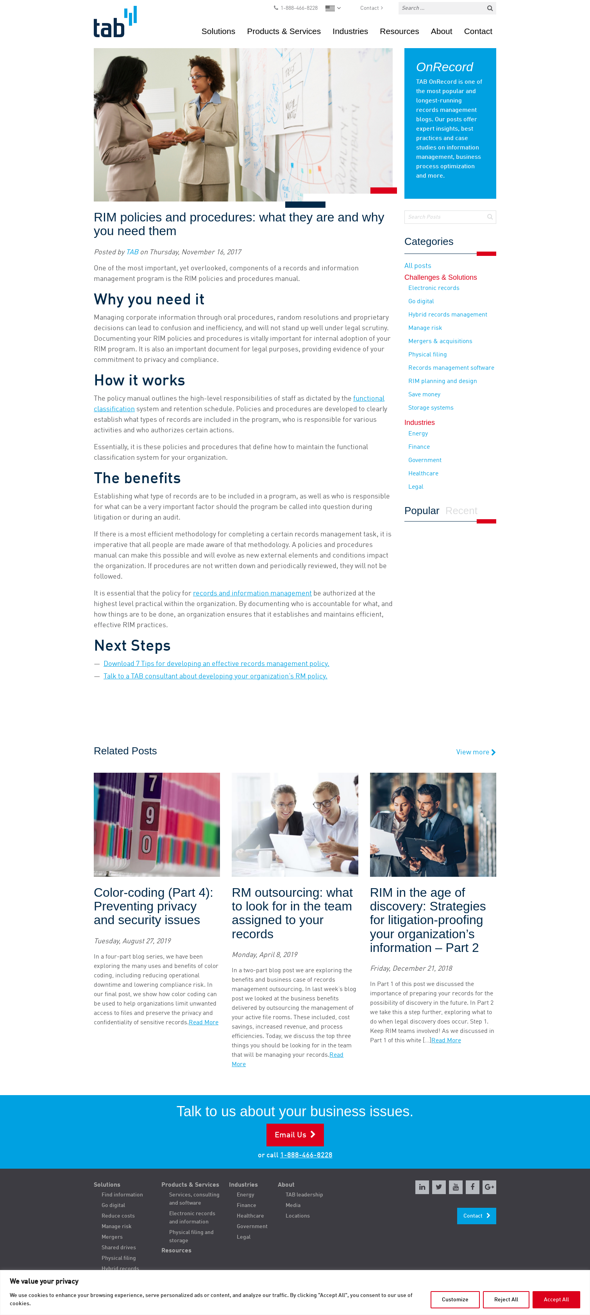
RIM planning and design (442, 381)
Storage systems (431, 408)
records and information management (252, 593)
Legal (416, 487)
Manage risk (425, 328)
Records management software (451, 368)
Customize (455, 1299)
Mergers (112, 1237)
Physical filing (427, 355)
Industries (350, 31)
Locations (298, 1216)
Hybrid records (120, 1269)
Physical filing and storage (191, 1236)
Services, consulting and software (194, 1199)
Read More (203, 1023)
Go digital (421, 302)
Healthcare (423, 474)
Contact (369, 8)
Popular (422, 510)
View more (476, 752)
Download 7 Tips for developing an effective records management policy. (216, 663)
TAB (132, 252)
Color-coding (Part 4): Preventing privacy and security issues (153, 906)
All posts (417, 266)
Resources (399, 31)
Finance (419, 447)
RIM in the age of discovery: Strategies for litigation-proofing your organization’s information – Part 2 (428, 920)
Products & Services (284, 31)
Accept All (556, 1299)
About (441, 31)
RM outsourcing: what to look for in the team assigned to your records (292, 913)
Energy (418, 434)
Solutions (218, 31)
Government (425, 460)
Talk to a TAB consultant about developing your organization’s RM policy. (215, 676)
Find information (122, 1195)
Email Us (290, 1135)
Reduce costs (118, 1216)
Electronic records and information (192, 1218)
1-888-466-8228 (299, 8)
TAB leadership (304, 1195)
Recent (461, 510)
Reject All (506, 1299)
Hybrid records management (447, 315)
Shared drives (119, 1247)
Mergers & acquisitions (440, 341)
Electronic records (433, 288)
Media (293, 1205)
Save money (424, 395)
